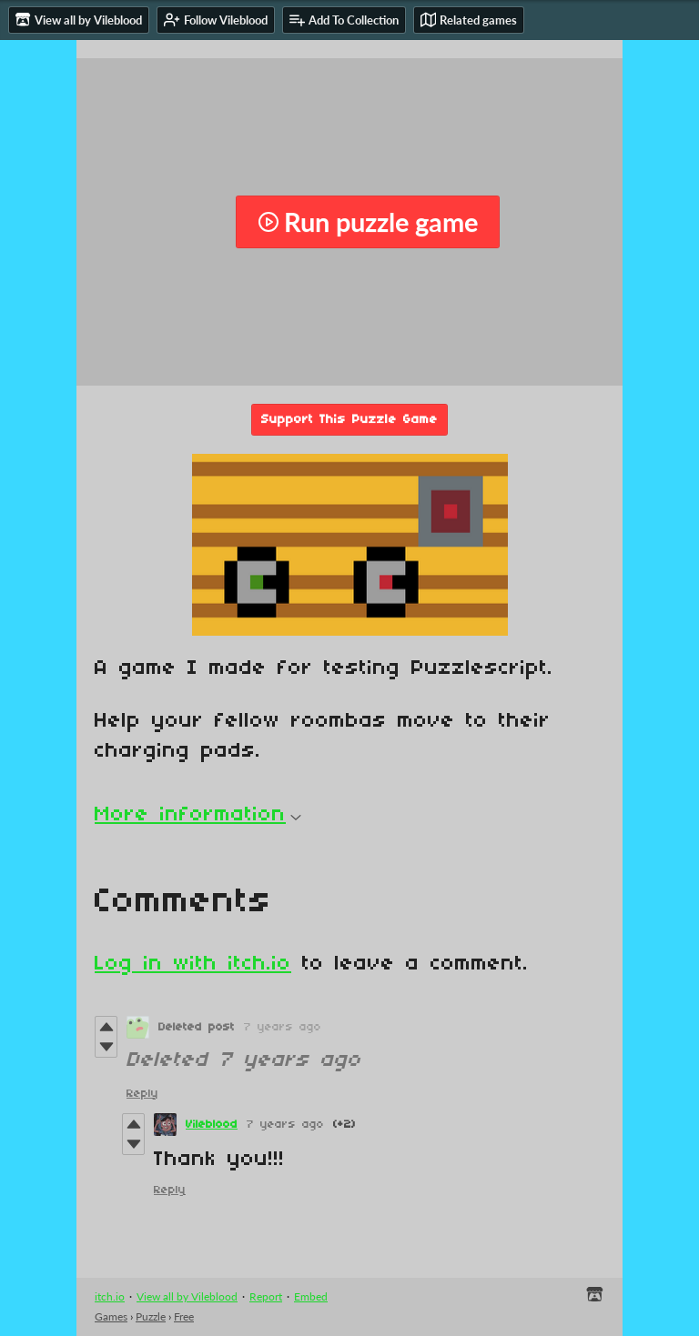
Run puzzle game (368, 221)
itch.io (110, 1296)
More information (198, 815)
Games (111, 1316)
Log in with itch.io (193, 964)
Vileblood (212, 1124)
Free (184, 1316)
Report (265, 1296)
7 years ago (282, 1027)
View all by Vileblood (187, 1296)
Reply (142, 1094)
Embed (311, 1296)
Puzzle (151, 1316)
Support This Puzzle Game (349, 420)
